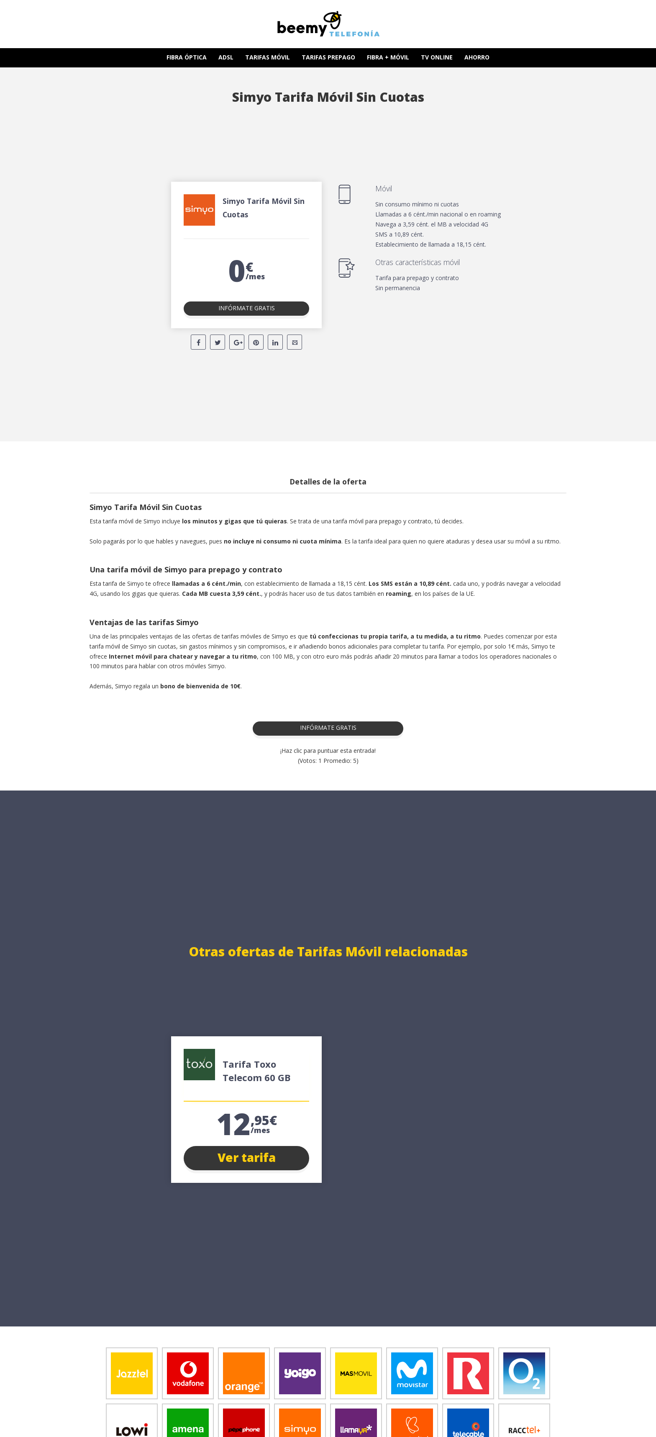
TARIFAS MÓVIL (267, 57)
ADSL (225, 57)
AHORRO (476, 57)
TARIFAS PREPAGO (328, 57)
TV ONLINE (437, 57)
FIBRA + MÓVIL (388, 57)
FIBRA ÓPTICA (187, 57)
